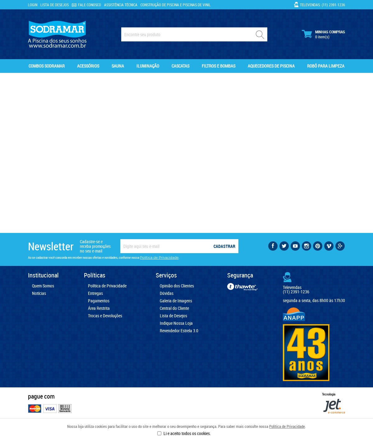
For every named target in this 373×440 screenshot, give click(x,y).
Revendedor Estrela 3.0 (179, 331)
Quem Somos (43, 286)
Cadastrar (224, 246)
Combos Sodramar (47, 66)
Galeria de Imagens (176, 301)
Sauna (118, 66)
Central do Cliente (174, 308)
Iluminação (147, 66)
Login (32, 4)
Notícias (39, 293)
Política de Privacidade (287, 426)
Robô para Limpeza (325, 66)
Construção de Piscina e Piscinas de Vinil (175, 4)
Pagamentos (98, 301)
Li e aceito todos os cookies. (187, 433)
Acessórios (88, 66)
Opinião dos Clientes (177, 286)
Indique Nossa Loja (176, 323)
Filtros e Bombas (218, 66)
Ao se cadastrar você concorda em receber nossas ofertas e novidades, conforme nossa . (104, 257)
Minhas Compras (323, 34)
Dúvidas (166, 293)
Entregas (95, 293)
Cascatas (180, 66)
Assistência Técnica (120, 4)
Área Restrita (99, 308)
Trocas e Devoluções (105, 316)
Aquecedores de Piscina (271, 66)
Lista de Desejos (54, 4)
